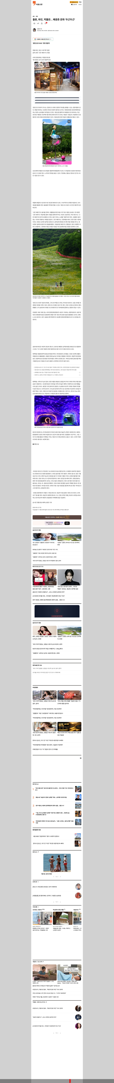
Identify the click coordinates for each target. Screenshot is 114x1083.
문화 (34, 16)
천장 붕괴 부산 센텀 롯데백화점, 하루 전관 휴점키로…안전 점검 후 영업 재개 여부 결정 (55, 370)
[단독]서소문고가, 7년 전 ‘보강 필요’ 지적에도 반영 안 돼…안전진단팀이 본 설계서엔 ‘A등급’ (57, 367)
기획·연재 (35, 907)
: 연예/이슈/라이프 (40, 1002)
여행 (37, 16)
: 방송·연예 (38, 962)
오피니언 (35, 882)
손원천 (38, 29)
